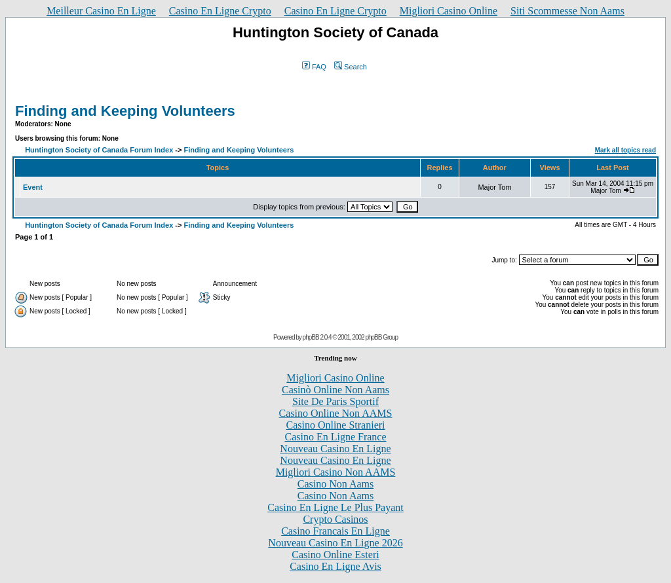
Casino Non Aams (335, 483)
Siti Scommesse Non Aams (567, 10)
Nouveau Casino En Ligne (335, 448)
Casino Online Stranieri (335, 425)
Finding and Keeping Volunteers (125, 111)
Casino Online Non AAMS (336, 413)
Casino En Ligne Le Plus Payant (335, 507)
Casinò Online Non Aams (335, 389)
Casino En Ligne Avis (335, 566)
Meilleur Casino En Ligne (101, 10)
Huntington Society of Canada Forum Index (99, 150)
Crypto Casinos (335, 519)
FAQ (314, 67)
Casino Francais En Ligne (335, 531)
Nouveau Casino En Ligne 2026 (335, 542)
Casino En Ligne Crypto (220, 10)
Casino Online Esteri (335, 554)
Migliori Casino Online (448, 10)
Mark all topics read (625, 150)
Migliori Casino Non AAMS (336, 472)
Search (350, 67)
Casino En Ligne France (335, 436)
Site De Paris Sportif (335, 401)
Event (33, 187)
